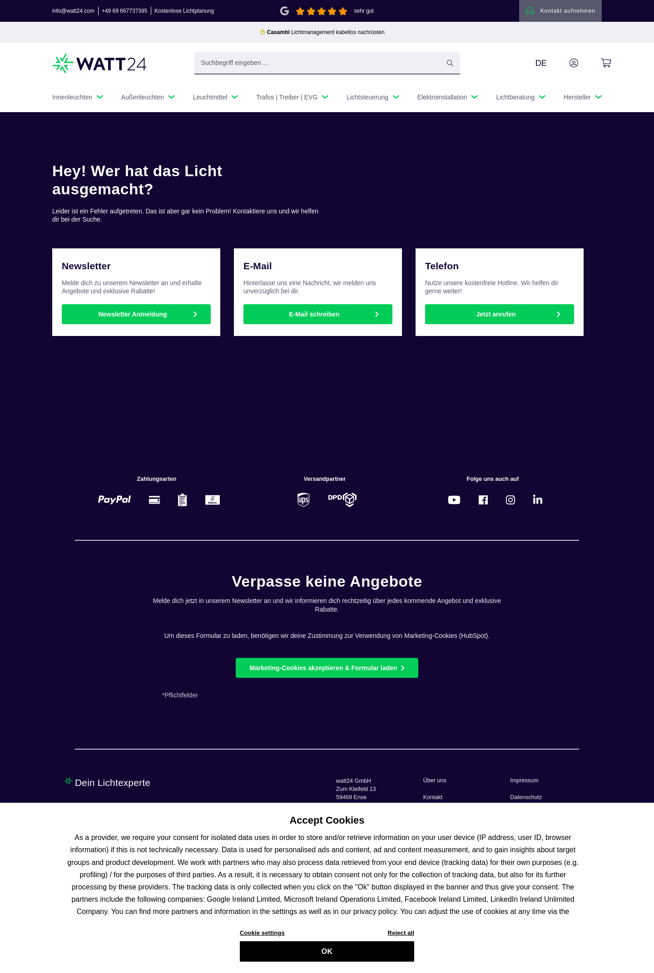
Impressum (524, 780)
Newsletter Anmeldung (132, 314)
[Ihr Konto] (563, 63)
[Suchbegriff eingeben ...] (327, 63)
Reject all (401, 936)
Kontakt (433, 797)
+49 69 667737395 (124, 11)
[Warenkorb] (595, 63)
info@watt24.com (73, 11)
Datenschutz (526, 797)
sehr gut (364, 11)
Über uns (434, 780)
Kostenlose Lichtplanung (184, 11)
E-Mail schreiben (314, 314)
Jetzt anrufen (495, 314)
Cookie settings (262, 936)
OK (327, 955)
